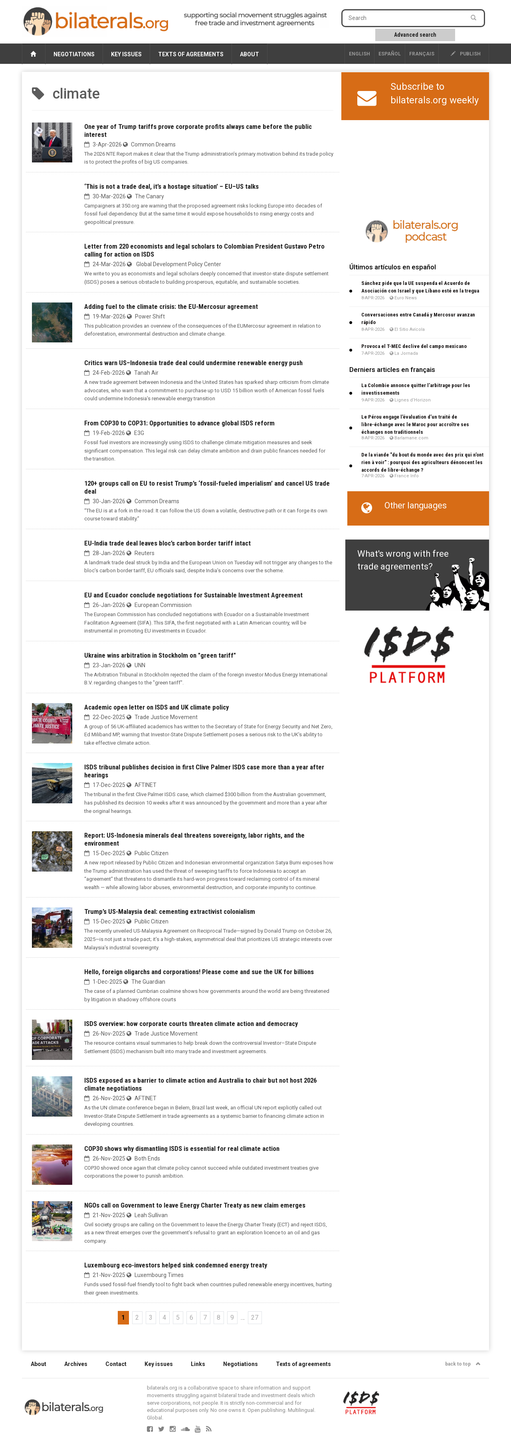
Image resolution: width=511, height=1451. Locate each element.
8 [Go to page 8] (218, 1317)
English (359, 54)
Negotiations (74, 54)
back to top (463, 1364)
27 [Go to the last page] (254, 1317)
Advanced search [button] (415, 35)
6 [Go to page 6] (191, 1317)
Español (389, 54)
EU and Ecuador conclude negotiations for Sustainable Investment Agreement (193, 595)
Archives (75, 1364)
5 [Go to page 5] (178, 1317)
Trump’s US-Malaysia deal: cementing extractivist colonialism (169, 911)
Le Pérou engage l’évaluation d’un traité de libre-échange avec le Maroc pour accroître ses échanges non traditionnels (415, 424)
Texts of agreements (191, 54)
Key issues (126, 54)
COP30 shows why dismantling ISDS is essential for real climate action (181, 1148)
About (249, 54)
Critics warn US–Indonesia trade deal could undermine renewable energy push (193, 363)
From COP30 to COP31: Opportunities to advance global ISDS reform (179, 423)
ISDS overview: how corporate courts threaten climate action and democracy (191, 1024)
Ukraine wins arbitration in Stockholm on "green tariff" (160, 655)
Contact (116, 1364)
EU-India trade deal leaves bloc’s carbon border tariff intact (167, 543)
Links (198, 1364)
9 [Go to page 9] (232, 1317)
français (421, 54)
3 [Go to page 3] (151, 1317)
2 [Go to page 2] (137, 1317)
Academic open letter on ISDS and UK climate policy (156, 707)
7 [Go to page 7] (205, 1317)
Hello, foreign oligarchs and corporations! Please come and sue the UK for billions (199, 972)
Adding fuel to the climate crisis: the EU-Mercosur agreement (171, 306)
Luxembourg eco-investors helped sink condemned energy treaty (175, 1265)
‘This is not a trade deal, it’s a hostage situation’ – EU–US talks (171, 186)
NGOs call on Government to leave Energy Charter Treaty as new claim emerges (194, 1205)
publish (466, 54)
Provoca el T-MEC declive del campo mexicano (414, 346)
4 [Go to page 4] (164, 1317)
